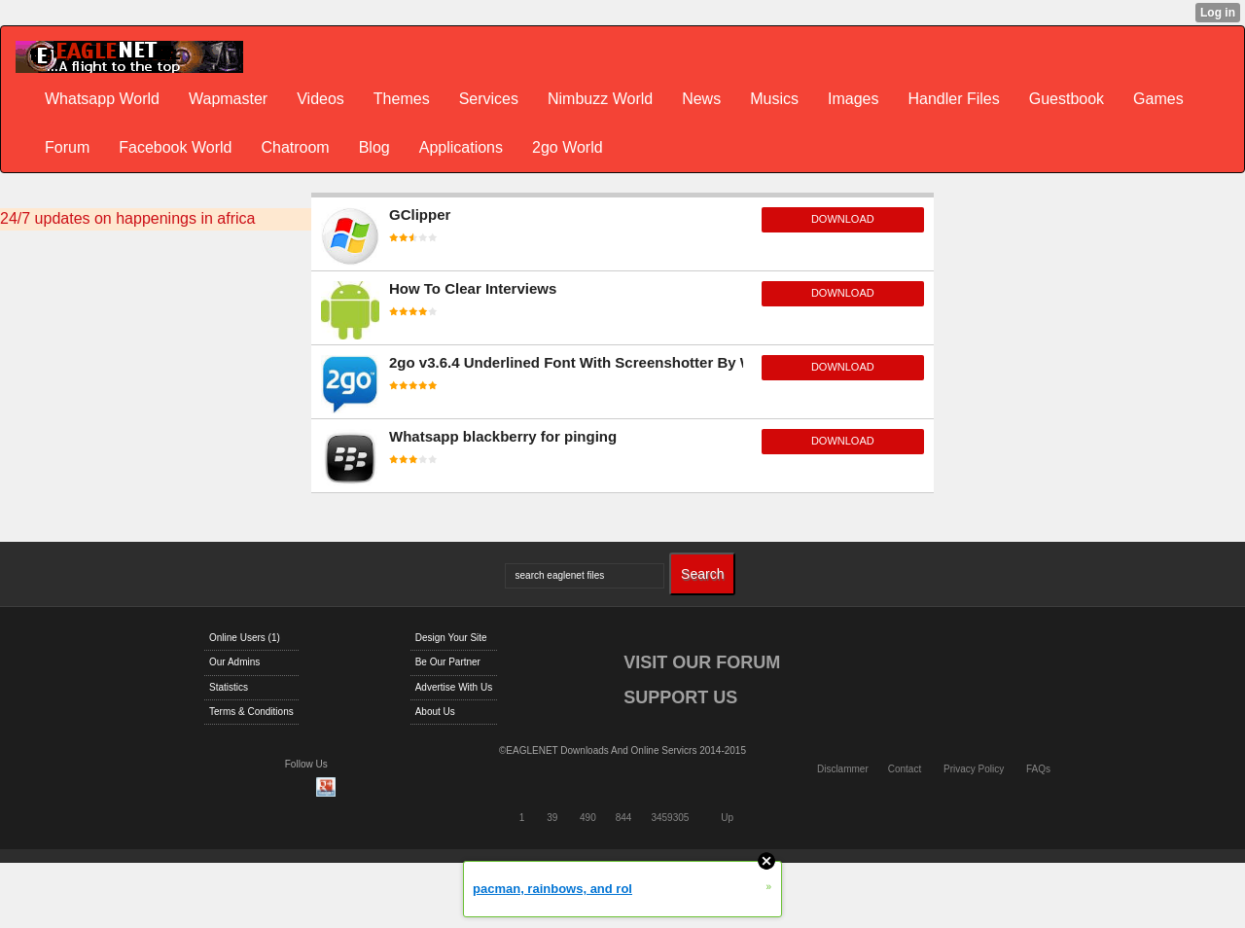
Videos (320, 98)
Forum (67, 147)
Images (853, 98)
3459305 (670, 817)
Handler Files (953, 98)
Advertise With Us (453, 687)
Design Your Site (451, 637)
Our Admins (234, 662)
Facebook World (175, 147)
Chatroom (295, 147)
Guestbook (1066, 98)
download (842, 219)
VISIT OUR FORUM (701, 662)
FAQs (1038, 769)
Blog (374, 147)
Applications (461, 147)
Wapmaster (228, 98)
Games (1158, 98)
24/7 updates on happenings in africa (127, 218)
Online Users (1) (244, 637)
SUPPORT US (680, 697)
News (701, 98)
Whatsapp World (102, 98)
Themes (402, 98)
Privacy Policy (973, 769)
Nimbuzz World (600, 98)
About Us (435, 711)
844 (624, 817)
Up (727, 817)
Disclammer (843, 769)
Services (488, 98)
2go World (567, 147)
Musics (774, 98)
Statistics (228, 687)
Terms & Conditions (251, 711)
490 (588, 817)
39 (552, 817)
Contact (904, 769)
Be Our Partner (447, 662)
